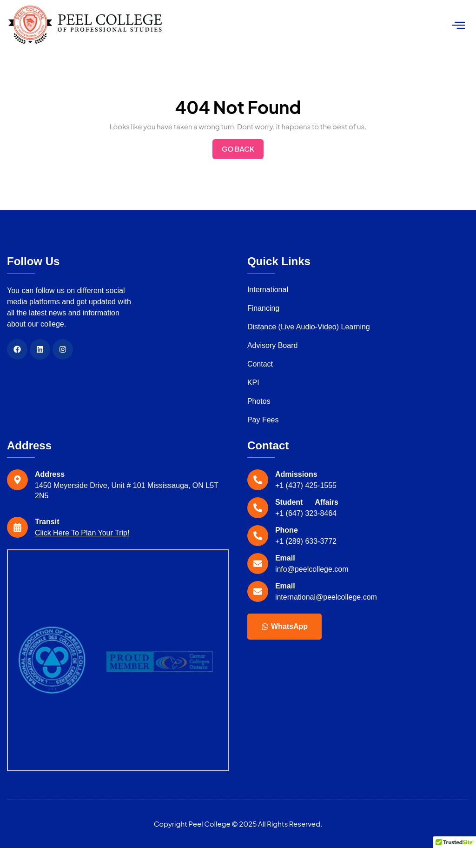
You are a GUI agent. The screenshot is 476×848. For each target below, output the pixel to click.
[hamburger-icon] (458, 25)
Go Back (243, 146)
